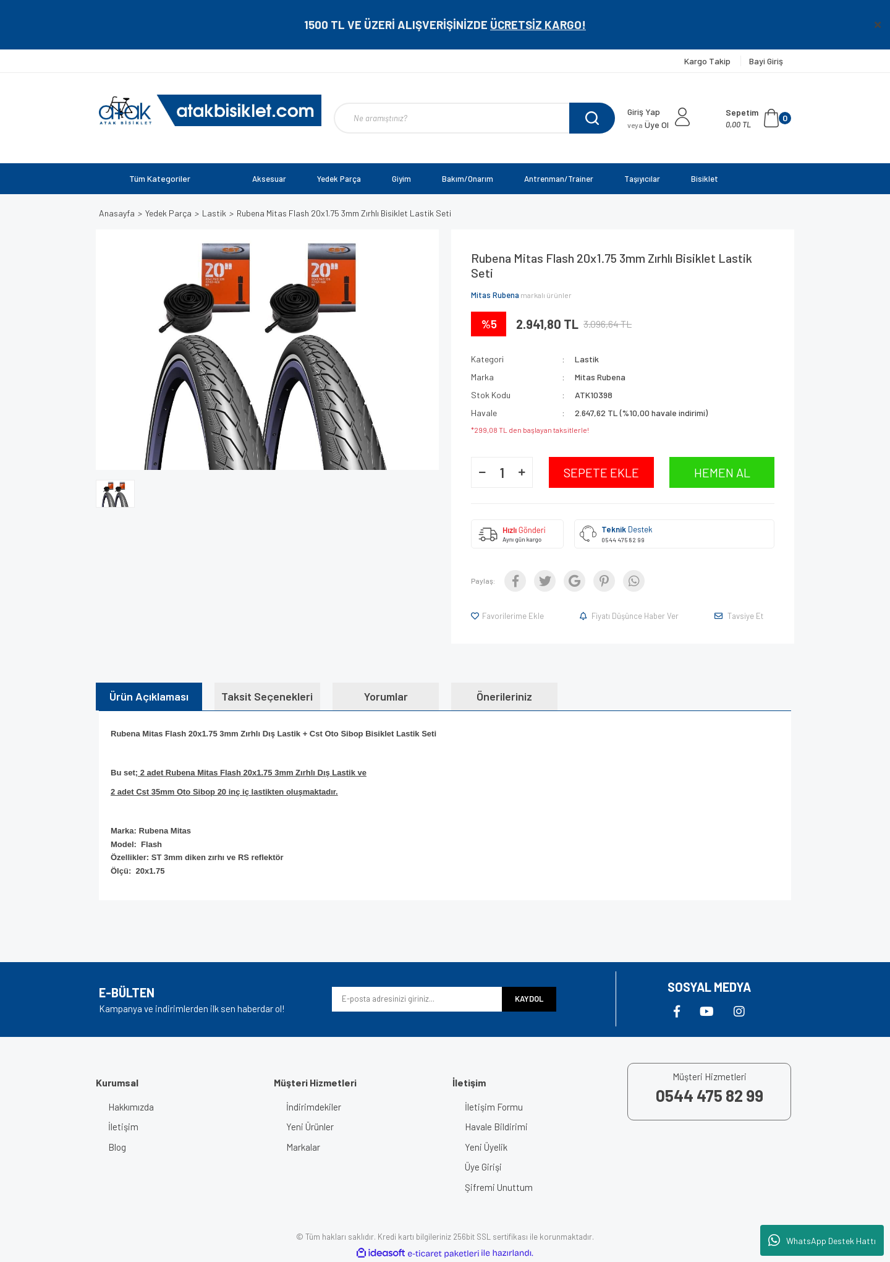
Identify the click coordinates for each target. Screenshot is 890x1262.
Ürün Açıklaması (149, 696)
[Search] (474, 118)
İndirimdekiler (313, 1106)
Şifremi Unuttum (499, 1187)
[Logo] (210, 110)
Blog (117, 1147)
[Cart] (758, 118)
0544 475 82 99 (623, 540)
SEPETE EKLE (601, 472)
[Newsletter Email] (417, 999)
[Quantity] (502, 472)
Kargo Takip (708, 61)
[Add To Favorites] (508, 616)
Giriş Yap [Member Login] (643, 111)
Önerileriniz (504, 696)
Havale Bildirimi (496, 1126)
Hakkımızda (131, 1106)
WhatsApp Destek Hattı (822, 1240)
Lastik (587, 359)
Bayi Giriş (766, 61)
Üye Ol (648, 124)
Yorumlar (386, 696)
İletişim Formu (494, 1106)
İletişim (123, 1126)
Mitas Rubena (495, 295)
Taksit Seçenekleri (267, 696)
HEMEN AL (722, 472)
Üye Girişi (483, 1166)
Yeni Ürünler (310, 1126)
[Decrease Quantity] (482, 472)
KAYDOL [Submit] (529, 999)
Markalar (303, 1147)
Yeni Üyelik (486, 1147)
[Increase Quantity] (521, 472)
